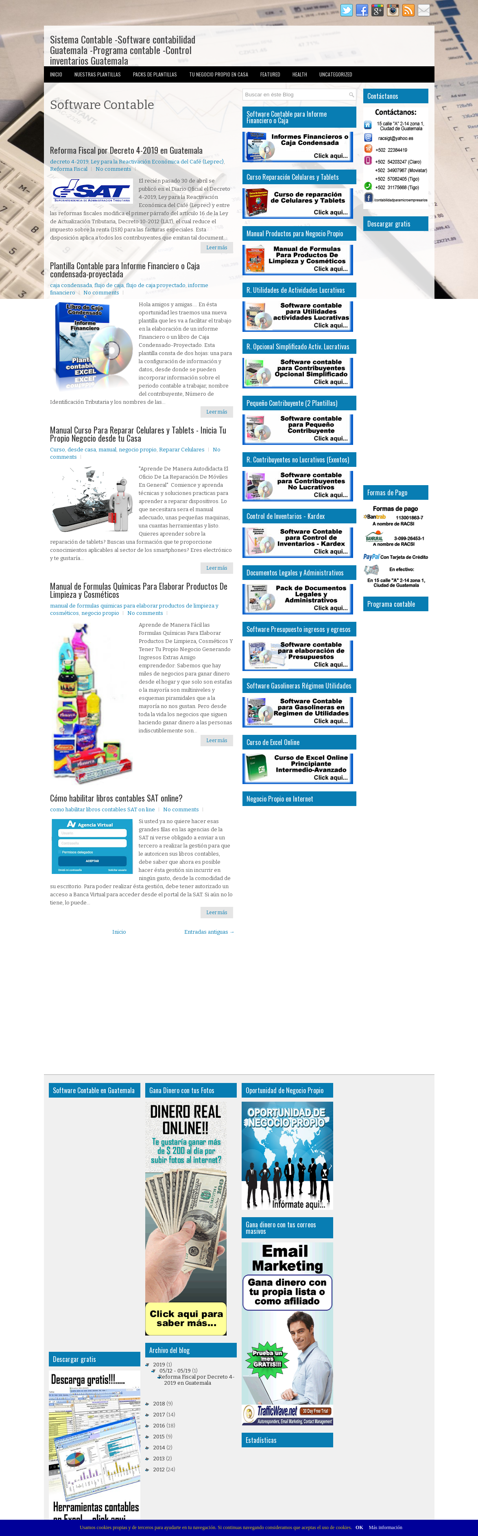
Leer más (216, 248)
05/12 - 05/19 (175, 1371)
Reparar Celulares (182, 450)
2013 (159, 1458)
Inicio (56, 74)
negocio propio (138, 450)
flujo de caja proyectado (156, 285)
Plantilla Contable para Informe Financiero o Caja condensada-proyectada (125, 269)
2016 (159, 1426)
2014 (159, 1447)
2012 (159, 1469)
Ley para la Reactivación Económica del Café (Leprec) (157, 162)
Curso (57, 450)
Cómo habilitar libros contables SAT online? (116, 798)
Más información (385, 1527)
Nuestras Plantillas (97, 74)
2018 (159, 1404)
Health (299, 74)
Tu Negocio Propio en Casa (218, 74)
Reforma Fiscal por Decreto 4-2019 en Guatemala (126, 150)
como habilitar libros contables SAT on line (102, 809)
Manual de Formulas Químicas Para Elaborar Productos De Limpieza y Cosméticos (138, 590)
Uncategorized (335, 74)
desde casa (82, 450)
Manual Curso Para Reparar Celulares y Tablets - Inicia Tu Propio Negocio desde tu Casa (138, 434)
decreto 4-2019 (69, 162)
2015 (159, 1437)
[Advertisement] (145, 130)
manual (107, 450)
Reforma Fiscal (68, 169)
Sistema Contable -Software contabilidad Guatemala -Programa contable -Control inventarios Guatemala (122, 50)
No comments (113, 169)
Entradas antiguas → (209, 932)
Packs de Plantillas (155, 74)
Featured (270, 74)
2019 (159, 1365)
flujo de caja (109, 285)
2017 (159, 1415)
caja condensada (71, 285)
